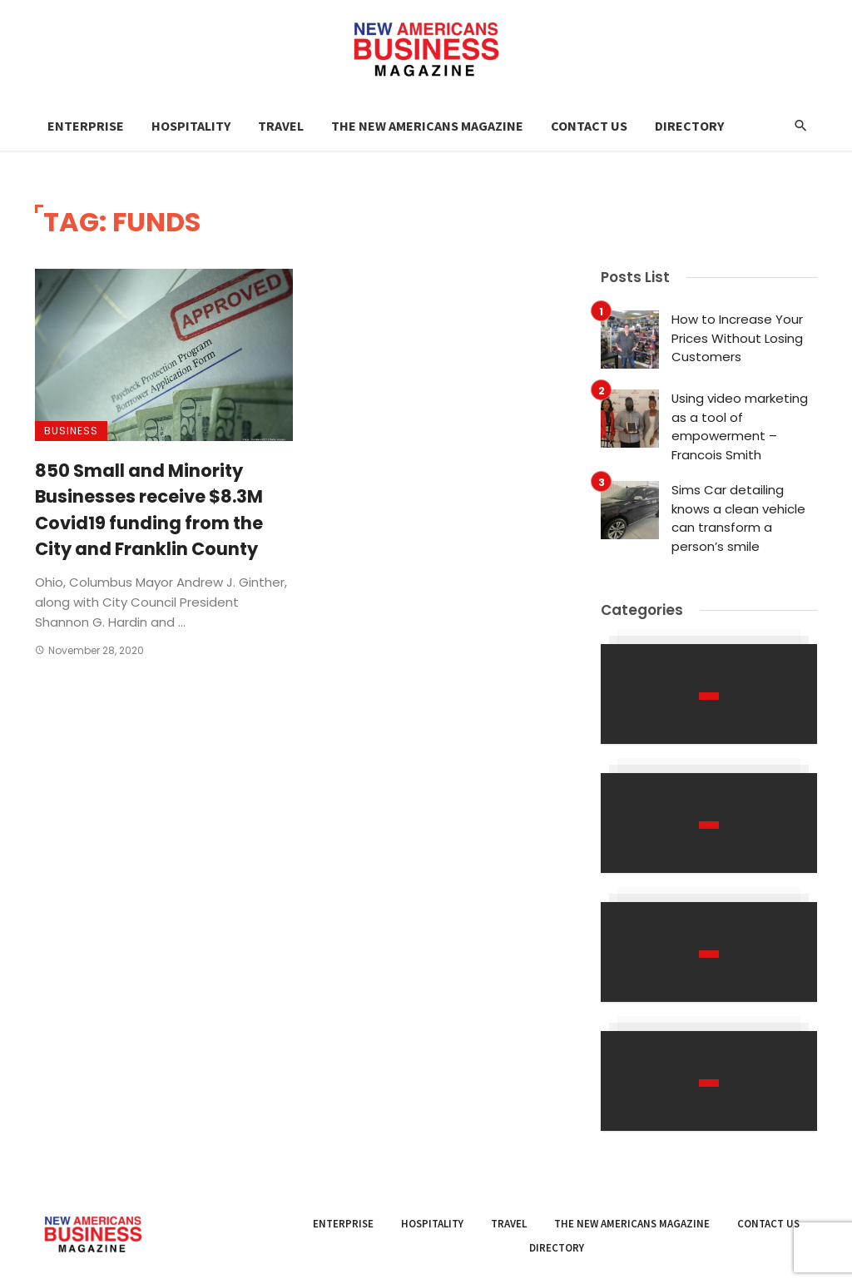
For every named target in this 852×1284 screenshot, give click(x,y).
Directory (689, 125)
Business (71, 431)
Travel (281, 125)
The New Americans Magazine (427, 125)
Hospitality (190, 125)
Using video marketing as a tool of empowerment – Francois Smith (739, 426)
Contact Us (589, 125)
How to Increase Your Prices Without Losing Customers (737, 337)
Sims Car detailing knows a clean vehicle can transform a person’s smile (738, 518)
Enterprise (85, 125)
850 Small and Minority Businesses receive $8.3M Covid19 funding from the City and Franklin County (149, 510)
